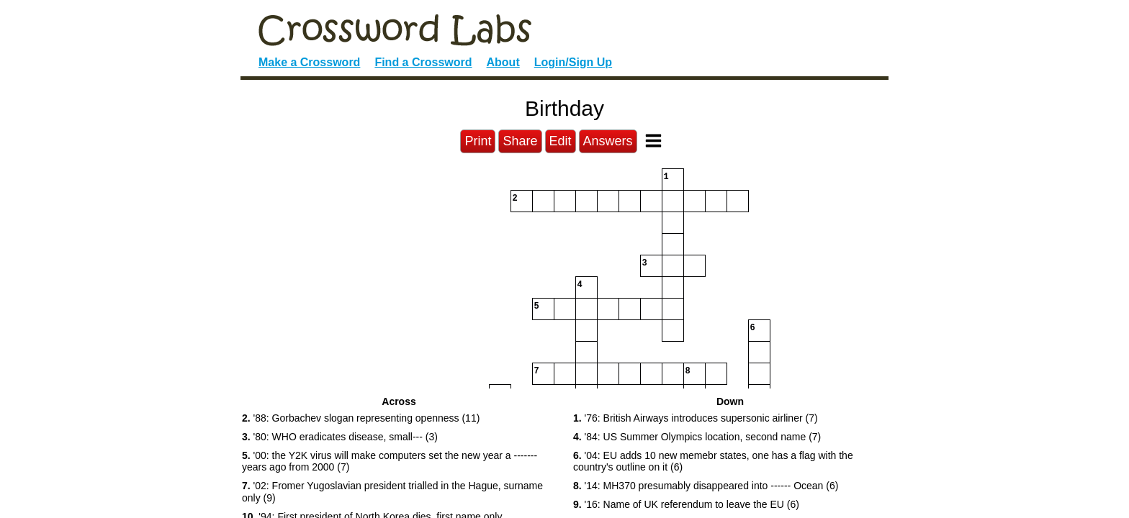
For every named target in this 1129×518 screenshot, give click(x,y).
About (503, 62)
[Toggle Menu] (653, 140)
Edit (560, 141)
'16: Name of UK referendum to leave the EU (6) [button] (686, 504)
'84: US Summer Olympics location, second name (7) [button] (697, 436)
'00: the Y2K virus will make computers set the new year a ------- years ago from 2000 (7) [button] (389, 461)
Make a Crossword (309, 62)
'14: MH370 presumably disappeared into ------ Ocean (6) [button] (705, 485)
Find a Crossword (423, 62)
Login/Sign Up (573, 62)
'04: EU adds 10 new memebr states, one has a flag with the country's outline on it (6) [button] (713, 461)
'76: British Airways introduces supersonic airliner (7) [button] (695, 418)
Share (520, 141)
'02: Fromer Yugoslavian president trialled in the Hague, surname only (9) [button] (392, 492)
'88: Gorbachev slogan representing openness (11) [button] (361, 418)
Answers (608, 141)
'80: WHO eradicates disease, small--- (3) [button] (340, 436)
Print (477, 141)
